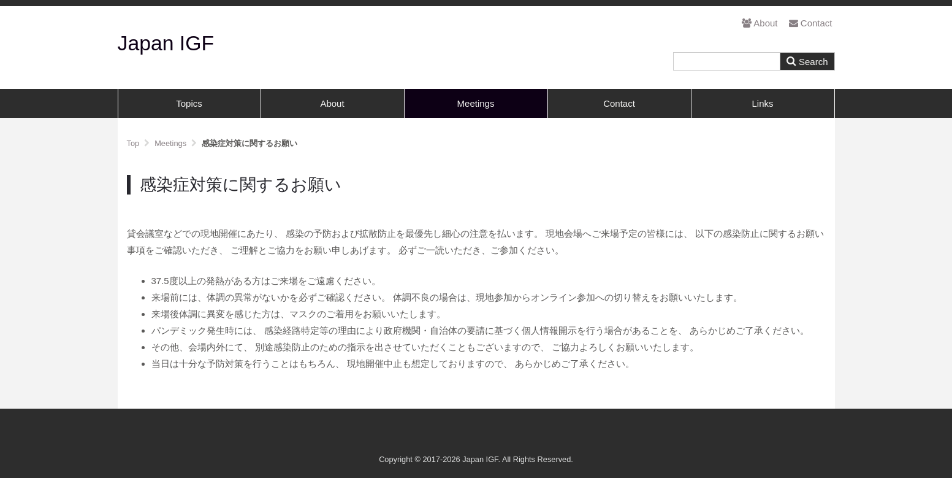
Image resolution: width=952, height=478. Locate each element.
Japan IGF (166, 43)
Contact (810, 23)
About (759, 23)
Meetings (476, 103)
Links (762, 103)
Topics (189, 103)
